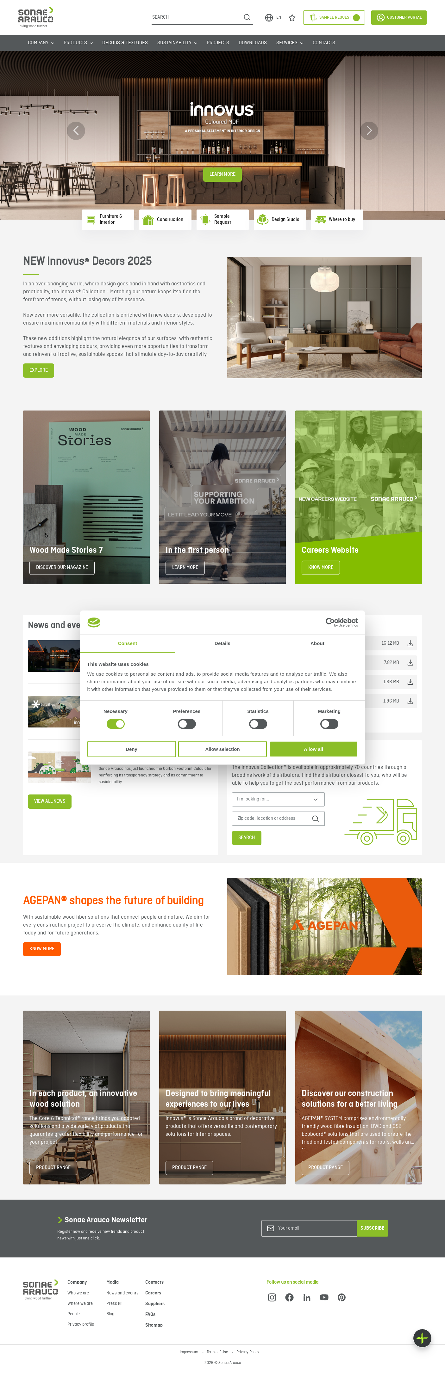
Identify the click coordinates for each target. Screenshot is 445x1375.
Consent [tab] (127, 643)
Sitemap (154, 1325)
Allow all (313, 749)
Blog (110, 1314)
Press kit (114, 1303)
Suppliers (155, 1303)
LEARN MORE (185, 567)
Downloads (253, 43)
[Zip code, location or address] (273, 818)
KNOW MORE (320, 567)
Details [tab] (222, 643)
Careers (153, 1293)
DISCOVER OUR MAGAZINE (62, 567)
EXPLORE (38, 370)
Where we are (80, 1303)
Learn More (222, 174)
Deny (131, 749)
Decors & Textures (125, 43)
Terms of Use (218, 1352)
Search (246, 837)
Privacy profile (80, 1324)
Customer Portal (399, 17)
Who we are (78, 1293)
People (73, 1314)
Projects (218, 43)
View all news (49, 801)
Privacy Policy (247, 1352)
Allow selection (222, 749)
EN (272, 17)
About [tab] (317, 643)
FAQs (150, 1314)
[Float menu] (422, 1338)
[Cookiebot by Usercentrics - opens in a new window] (330, 622)
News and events (122, 1293)
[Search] (196, 17)
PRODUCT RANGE (53, 1167)
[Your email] (304, 1228)
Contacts (324, 43)
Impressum (189, 1352)
